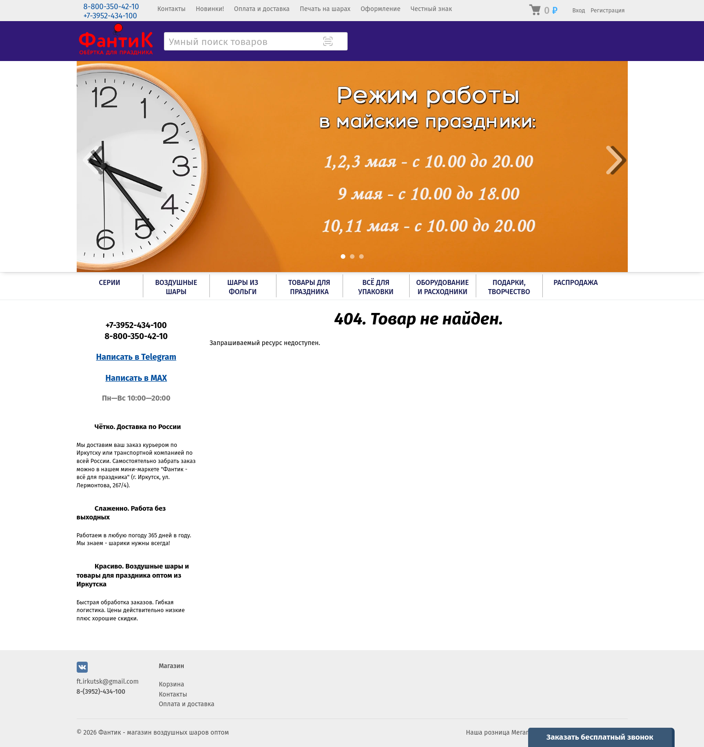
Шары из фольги (242, 287)
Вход (578, 10)
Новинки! (210, 9)
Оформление (380, 9)
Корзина (172, 684)
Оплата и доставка (262, 9)
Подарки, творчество (509, 287)
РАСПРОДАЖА (575, 283)
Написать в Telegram (136, 357)
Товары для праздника (309, 287)
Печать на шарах (325, 9)
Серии (109, 283)
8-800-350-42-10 (111, 6)
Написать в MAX (136, 378)
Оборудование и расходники (442, 287)
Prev (90, 160)
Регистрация (608, 10)
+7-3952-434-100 (110, 15)
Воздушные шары (176, 287)
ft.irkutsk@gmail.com (108, 682)
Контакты (172, 9)
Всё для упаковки (376, 287)
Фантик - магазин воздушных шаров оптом (163, 732)
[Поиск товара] (339, 42)
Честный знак (431, 9)
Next (614, 160)
